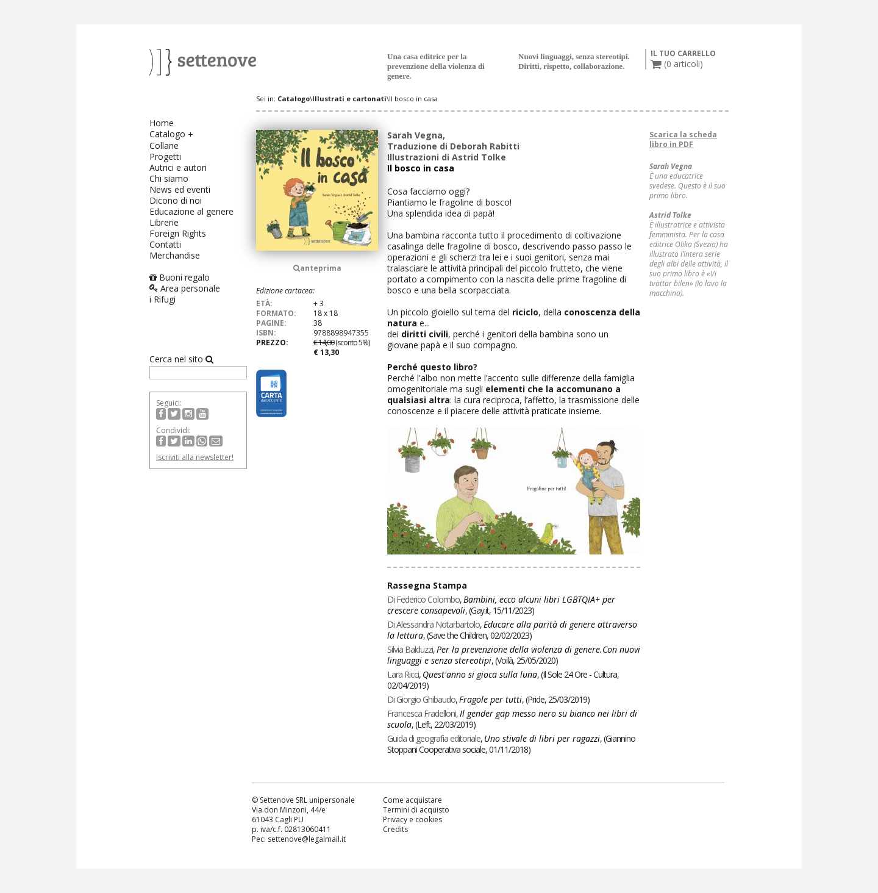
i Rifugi (162, 299)
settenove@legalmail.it (307, 839)
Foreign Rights (177, 233)
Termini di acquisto (416, 810)
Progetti (165, 156)
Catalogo (167, 134)
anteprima (317, 268)
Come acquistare (412, 800)
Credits (395, 829)
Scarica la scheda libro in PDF (683, 139)
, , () (501, 605)
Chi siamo (168, 178)
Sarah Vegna (415, 135)
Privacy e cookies (412, 819)
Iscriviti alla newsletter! (195, 457)
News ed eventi (179, 189)
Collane (164, 145)
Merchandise (174, 255)
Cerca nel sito (181, 359)
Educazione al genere (191, 211)
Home (161, 123)
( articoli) (677, 64)
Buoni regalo (179, 277)
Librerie (164, 222)
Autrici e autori (178, 167)
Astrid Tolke (479, 157)
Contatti (165, 244)
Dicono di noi (175, 200)
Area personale (184, 288)
